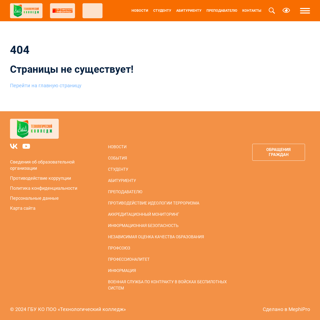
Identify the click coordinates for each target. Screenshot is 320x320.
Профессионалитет (129, 259)
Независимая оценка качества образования (156, 236)
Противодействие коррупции (40, 178)
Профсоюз (119, 248)
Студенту (162, 10)
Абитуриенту (189, 10)
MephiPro (299, 309)
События (117, 158)
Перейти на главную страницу (45, 85)
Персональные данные (34, 198)
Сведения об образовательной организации (42, 165)
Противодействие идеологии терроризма (153, 203)
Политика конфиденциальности (43, 188)
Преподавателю (221, 10)
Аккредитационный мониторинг (143, 214)
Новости (140, 10)
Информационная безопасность (143, 225)
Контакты (251, 10)
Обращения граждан (278, 152)
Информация (122, 270)
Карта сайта (23, 208)
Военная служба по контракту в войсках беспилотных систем (167, 285)
